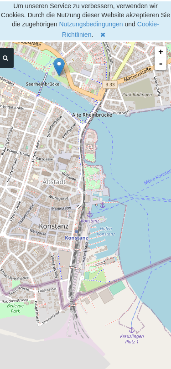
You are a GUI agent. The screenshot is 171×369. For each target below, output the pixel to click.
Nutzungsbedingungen (91, 24)
